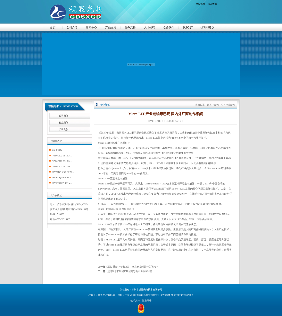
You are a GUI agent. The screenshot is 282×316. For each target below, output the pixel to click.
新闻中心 (91, 27)
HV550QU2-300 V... (62, 183)
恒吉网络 (147, 300)
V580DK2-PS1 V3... (62, 166)
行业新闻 (63, 122)
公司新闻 (63, 115)
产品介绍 (110, 27)
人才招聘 (149, 27)
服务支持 (130, 27)
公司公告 (63, 129)
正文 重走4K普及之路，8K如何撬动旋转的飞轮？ (132, 266)
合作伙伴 (168, 27)
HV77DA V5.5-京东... (63, 172)
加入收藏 (212, 4)
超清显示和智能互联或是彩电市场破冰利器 (129, 271)
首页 (52, 27)
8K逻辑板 (57, 150)
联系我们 (188, 27)
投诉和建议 (207, 27)
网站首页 (200, 4)
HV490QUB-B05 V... (62, 177)
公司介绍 (72, 27)
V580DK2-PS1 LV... (62, 155)
